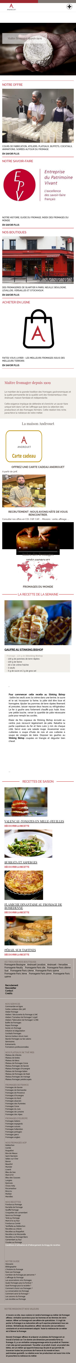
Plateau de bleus (12, 1060)
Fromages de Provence (15, 1093)
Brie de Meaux (11, 1153)
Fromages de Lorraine (14, 1112)
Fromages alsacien (13, 1101)
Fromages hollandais (14, 1129)
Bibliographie (10, 1267)
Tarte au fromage (12, 1218)
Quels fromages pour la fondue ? (18, 1283)
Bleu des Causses (12, 1178)
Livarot (8, 1170)
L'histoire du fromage (14, 1269)
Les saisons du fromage (15, 1296)
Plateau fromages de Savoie (17, 1066)
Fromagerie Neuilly (13, 967)
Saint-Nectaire (11, 1156)
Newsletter (10, 988)
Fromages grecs (12, 1135)
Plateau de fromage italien (16, 1071)
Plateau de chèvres (13, 1055)
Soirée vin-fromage (13, 1028)
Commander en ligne (14, 1006)
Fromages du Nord (13, 1098)
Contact (9, 991)
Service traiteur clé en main (16, 1036)
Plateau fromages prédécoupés (18, 1079)
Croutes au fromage (13, 1242)
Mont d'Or (9, 1175)
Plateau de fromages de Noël (17, 1074)
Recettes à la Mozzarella (15, 1234)
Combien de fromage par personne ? (20, 1275)
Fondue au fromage (13, 1205)
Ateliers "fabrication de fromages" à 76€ (22, 1020)
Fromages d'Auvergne (14, 1095)
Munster (8, 1167)
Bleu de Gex (10, 1172)
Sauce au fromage (13, 1215)
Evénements (10, 1044)
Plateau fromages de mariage (17, 1077)
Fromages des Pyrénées (15, 1104)
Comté (8, 1148)
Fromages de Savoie (13, 1087)
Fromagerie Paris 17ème (22, 970)
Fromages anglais (12, 1137)
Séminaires (10, 1042)
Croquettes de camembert (16, 1213)
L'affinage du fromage (14, 1277)
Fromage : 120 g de (16, 656)
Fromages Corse (12, 1106)
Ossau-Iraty (10, 1186)
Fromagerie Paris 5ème (40, 973)
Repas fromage (11, 1025)
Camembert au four (13, 1240)
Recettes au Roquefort (14, 1232)
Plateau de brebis (12, 1058)
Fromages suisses (12, 1126)
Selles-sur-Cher (11, 1159)
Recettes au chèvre (13, 1229)
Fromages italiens (12, 1121)
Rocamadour (10, 1188)
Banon (8, 1161)
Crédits (8, 993)
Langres (8, 1180)
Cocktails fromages (13, 1033)
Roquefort (9, 1151)
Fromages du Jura (12, 1109)
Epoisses (9, 1183)
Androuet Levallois (36, 964)
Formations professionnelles (17, 1047)
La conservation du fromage (17, 1291)
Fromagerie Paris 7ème (15, 973)
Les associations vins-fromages (18, 1280)
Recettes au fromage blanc (16, 1237)
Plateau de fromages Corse (16, 1063)
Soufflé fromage (12, 1210)
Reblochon (9, 1145)
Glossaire (9, 1264)
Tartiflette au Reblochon (15, 1226)
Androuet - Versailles (57, 964)
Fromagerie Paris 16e (35, 967)
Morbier (8, 1194)
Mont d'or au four (12, 1221)
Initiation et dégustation (15, 1031)
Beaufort (9, 1164)
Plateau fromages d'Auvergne (17, 1069)
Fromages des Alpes (13, 1114)
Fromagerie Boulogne (14, 964)
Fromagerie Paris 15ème (47, 970)
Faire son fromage (12, 1272)
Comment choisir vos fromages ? (19, 1288)
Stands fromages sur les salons (18, 1039)
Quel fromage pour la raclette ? (18, 1286)
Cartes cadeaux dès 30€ (15, 1009)
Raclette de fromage (14, 1207)
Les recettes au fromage (15, 1299)
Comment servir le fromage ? (17, 1294)
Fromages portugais (13, 1132)
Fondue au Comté (12, 1223)
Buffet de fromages (13, 1023)
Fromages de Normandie (15, 1090)
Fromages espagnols (14, 1124)
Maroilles (9, 1197)
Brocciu (8, 1191)
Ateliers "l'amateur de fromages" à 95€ (21, 1017)
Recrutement (11, 985)
